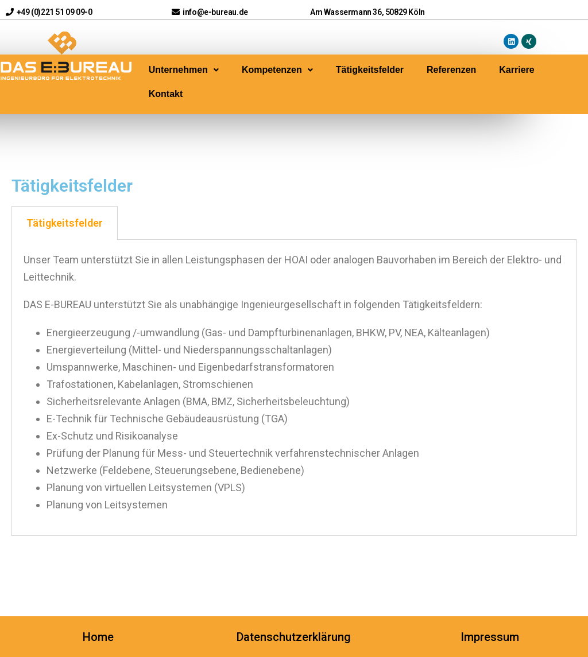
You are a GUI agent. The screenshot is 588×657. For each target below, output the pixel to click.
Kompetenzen (277, 70)
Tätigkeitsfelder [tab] (64, 223)
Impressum (490, 637)
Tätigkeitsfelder (370, 70)
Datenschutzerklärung (294, 637)
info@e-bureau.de (209, 12)
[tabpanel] (294, 388)
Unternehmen (184, 70)
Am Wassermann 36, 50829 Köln (367, 12)
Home (98, 637)
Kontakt (166, 94)
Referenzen (451, 70)
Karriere (516, 70)
